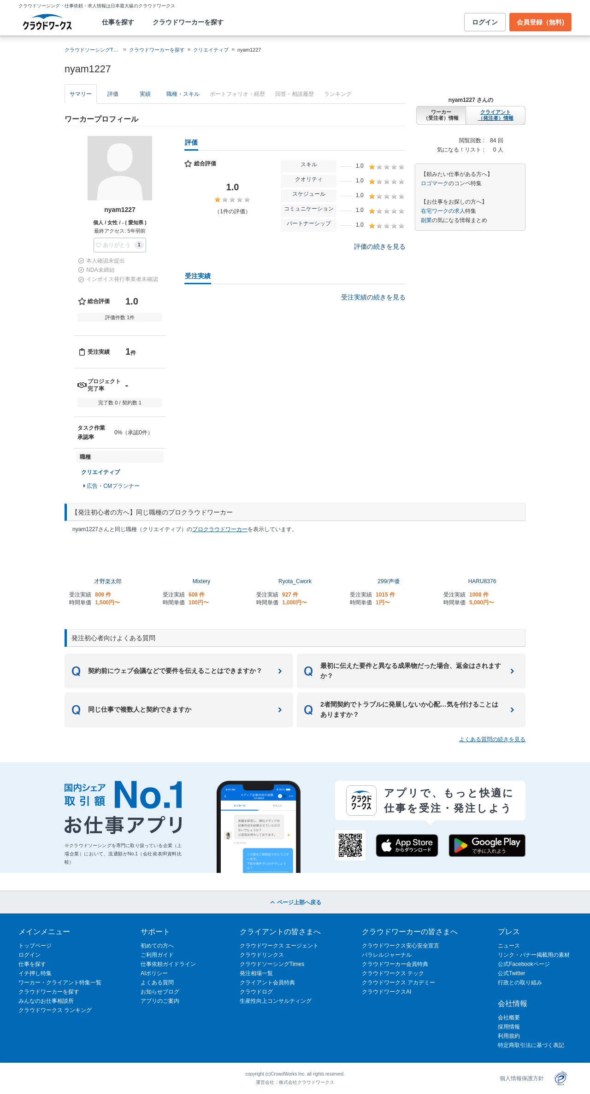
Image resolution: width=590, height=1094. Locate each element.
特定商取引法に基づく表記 (531, 1045)
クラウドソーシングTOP (92, 50)
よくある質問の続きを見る (492, 739)
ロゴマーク (434, 183)
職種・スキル (183, 94)
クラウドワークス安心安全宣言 (400, 945)
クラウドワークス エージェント (279, 945)
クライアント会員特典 (267, 982)
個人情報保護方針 (522, 1078)
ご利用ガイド (157, 955)
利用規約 (509, 1036)
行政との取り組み (520, 982)
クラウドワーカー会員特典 (395, 964)
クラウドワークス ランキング (55, 1010)
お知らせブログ (160, 992)
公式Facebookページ (524, 964)
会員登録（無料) (540, 22)
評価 (112, 94)
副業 (426, 220)
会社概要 (509, 1017)
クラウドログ (256, 992)
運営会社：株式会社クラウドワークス (295, 1082)
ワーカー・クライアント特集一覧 (59, 982)
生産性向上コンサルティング (276, 1001)
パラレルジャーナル (387, 955)
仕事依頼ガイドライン (168, 964)
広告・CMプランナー (111, 486)
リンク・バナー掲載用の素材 (534, 955)
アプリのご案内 (160, 1001)
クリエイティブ (211, 50)
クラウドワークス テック (393, 973)
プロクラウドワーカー (220, 529)
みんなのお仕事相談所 (46, 1001)
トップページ (35, 945)
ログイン (485, 22)
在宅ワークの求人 (443, 211)
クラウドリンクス (262, 955)
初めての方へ (157, 945)
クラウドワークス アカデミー (398, 982)
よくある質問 (157, 982)
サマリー (81, 94)
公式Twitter (511, 973)
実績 (145, 94)
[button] (120, 245)
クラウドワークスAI (386, 992)
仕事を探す (118, 22)
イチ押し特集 (35, 973)
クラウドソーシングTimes (272, 964)
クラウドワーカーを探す (188, 22)
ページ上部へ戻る (295, 902)
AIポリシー (154, 973)
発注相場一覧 (256, 973)
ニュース (509, 945)
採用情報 (509, 1027)
